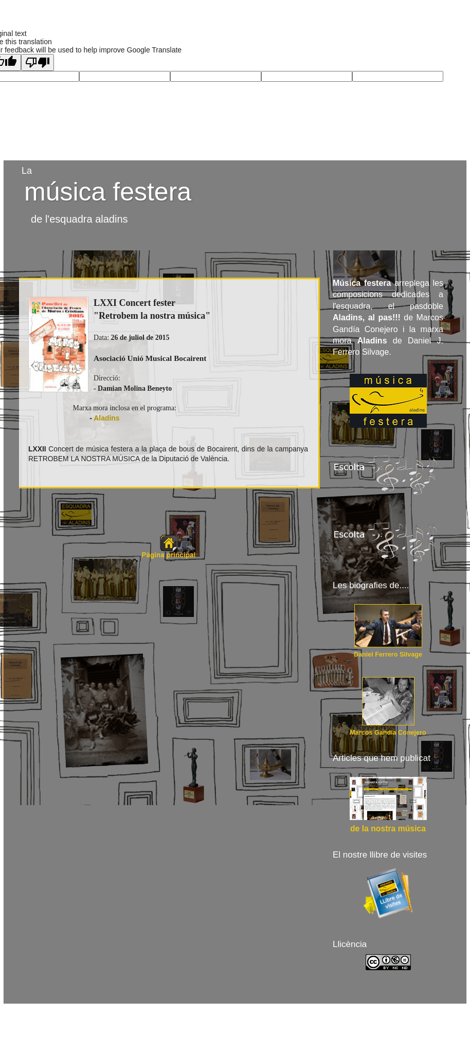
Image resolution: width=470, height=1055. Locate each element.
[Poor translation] (37, 62)
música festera (107, 191)
